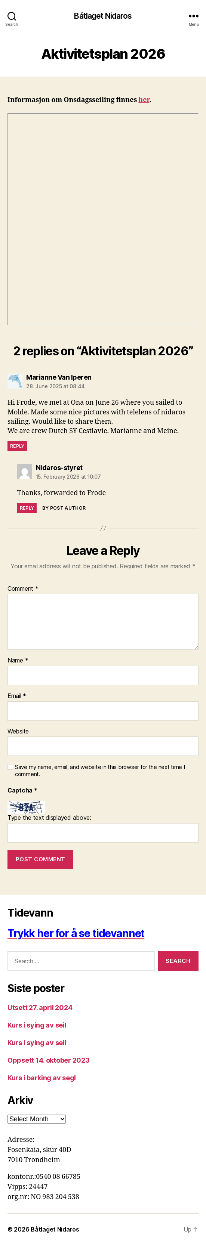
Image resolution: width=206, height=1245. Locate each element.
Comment (23, 589)
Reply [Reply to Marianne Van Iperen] (17, 446)
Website (18, 731)
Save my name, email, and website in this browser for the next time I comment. (100, 771)
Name (17, 660)
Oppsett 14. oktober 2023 (48, 1060)
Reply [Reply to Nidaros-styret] (27, 508)
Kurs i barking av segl (41, 1078)
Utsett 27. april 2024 (39, 1007)
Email (16, 696)
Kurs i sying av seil (37, 1025)
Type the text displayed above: (49, 817)
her (143, 100)
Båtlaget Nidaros (103, 16)
